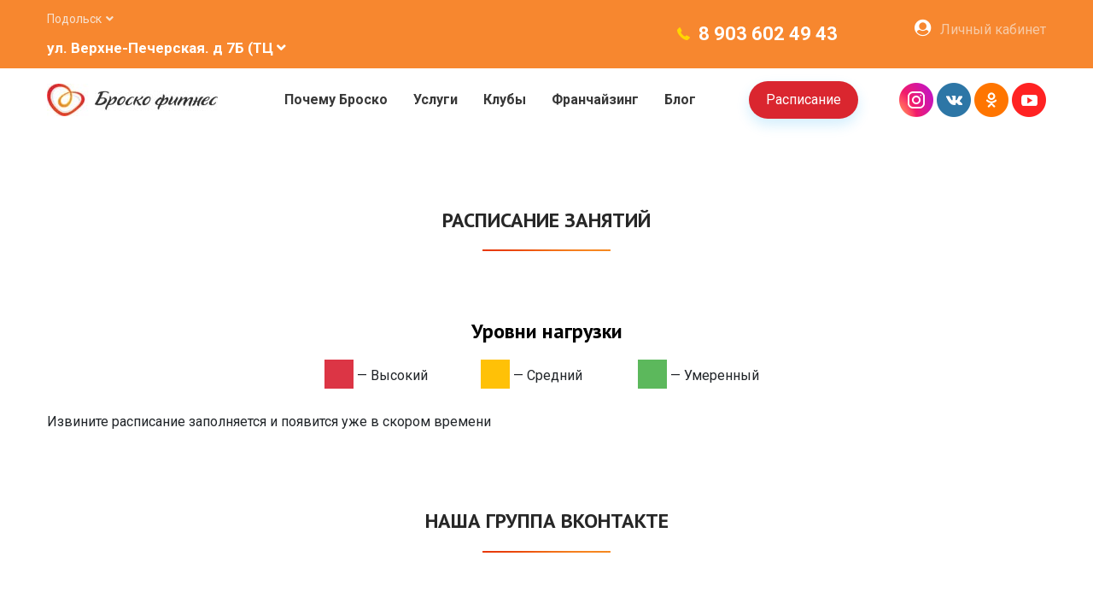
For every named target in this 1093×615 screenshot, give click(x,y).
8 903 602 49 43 (768, 33)
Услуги (435, 99)
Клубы (504, 99)
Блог (680, 99)
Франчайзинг (595, 99)
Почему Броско (336, 99)
